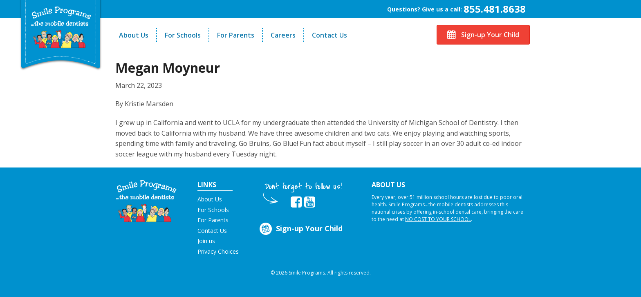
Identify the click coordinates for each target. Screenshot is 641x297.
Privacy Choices (218, 251)
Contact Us (329, 35)
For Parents (235, 35)
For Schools (183, 35)
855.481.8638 (495, 9)
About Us (133, 35)
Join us (206, 241)
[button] (146, 200)
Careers (283, 35)
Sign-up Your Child (483, 34)
